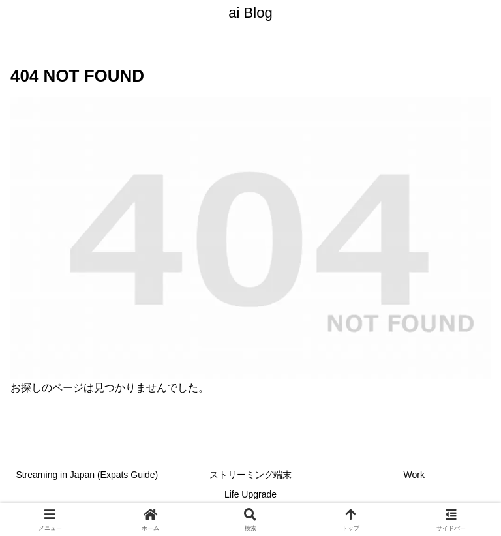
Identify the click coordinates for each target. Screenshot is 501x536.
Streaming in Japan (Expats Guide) (87, 474)
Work (413, 474)
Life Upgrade (250, 494)
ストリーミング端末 (250, 474)
